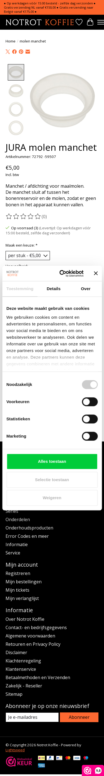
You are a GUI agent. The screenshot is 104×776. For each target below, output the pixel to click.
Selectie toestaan (52, 479)
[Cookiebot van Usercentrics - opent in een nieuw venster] (61, 273)
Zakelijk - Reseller (24, 685)
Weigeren (52, 497)
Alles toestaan (52, 461)
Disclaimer (16, 652)
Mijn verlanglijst (22, 598)
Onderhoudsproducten (29, 527)
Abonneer (79, 717)
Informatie (17, 544)
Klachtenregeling (23, 660)
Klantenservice (21, 668)
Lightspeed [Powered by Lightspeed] (15, 749)
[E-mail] (32, 717)
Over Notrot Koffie (25, 619)
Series (12, 511)
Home (11, 41)
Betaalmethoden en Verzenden (38, 677)
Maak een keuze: (21, 244)
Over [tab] (86, 288)
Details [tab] (53, 288)
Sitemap (14, 693)
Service (13, 552)
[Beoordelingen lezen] (24, 216)
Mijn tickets (17, 589)
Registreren (18, 573)
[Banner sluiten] (96, 273)
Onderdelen (18, 519)
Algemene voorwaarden (30, 635)
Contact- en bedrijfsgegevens (36, 627)
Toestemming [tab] (20, 288)
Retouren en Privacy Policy (33, 644)
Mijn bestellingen (24, 581)
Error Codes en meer (27, 536)
